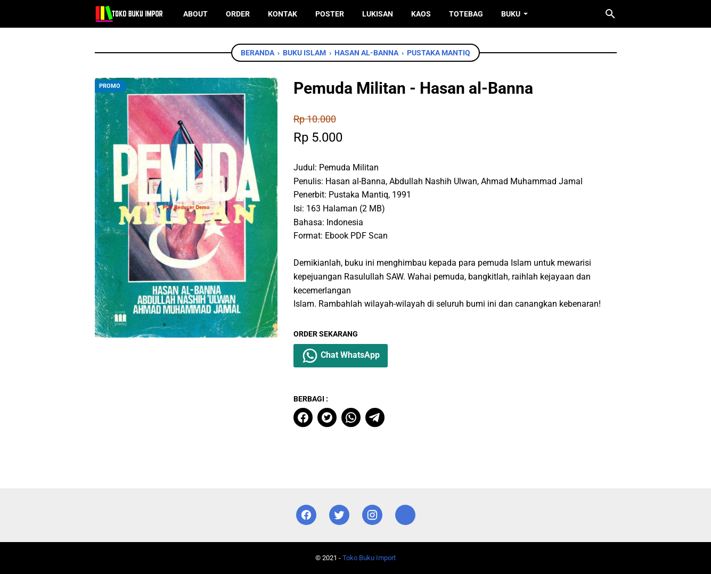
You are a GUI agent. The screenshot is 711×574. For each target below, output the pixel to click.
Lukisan (377, 14)
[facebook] (303, 417)
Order (238, 14)
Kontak (282, 14)
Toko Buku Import (369, 558)
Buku (510, 14)
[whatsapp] (351, 417)
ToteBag (466, 14)
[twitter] (327, 417)
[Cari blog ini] (610, 13)
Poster (329, 14)
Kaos (421, 14)
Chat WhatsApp (340, 355)
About (195, 14)
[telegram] (375, 417)
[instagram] (372, 515)
